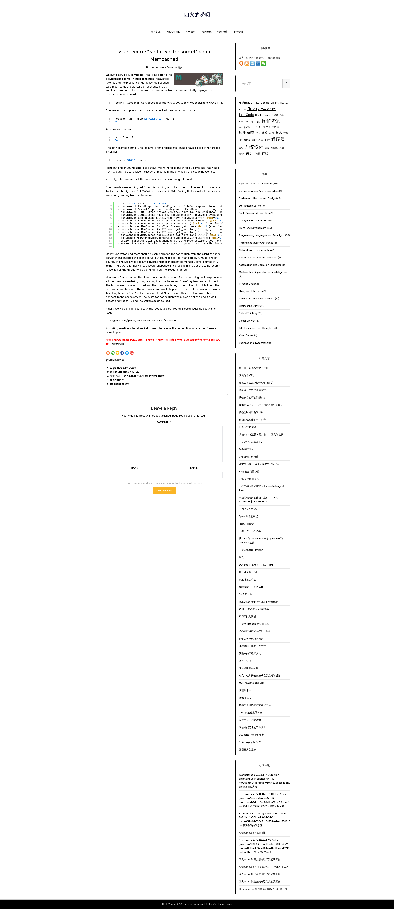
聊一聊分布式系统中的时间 (253, 368)
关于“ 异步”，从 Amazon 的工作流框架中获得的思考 (141, 375)
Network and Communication (255, 250)
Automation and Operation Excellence (260, 265)
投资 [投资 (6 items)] (285, 133)
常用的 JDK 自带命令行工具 (126, 372)
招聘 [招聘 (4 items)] (240, 140)
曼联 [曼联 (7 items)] (254, 140)
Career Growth (247, 320)
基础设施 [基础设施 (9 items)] (245, 127)
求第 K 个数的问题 (249, 478)
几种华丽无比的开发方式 (252, 646)
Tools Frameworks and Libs (254, 213)
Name (134, 467)
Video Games (246, 335)
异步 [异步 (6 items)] (257, 133)
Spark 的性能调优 (248, 516)
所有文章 (156, 31)
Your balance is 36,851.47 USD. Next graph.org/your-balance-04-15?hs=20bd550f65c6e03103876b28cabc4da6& (264, 778)
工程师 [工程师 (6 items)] (275, 127)
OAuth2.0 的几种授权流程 (256, 852)
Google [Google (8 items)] (265, 102)
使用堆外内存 (118, 379)
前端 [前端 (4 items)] (282, 115)
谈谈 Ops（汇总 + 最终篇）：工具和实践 (261, 434)
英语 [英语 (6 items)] (281, 147)
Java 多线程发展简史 (250, 712)
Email (194, 467)
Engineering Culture (250, 305)
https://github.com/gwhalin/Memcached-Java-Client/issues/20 (146, 320)
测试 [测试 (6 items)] (260, 140)
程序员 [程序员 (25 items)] (278, 139)
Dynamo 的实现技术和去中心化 (256, 564)
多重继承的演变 (247, 579)
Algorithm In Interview (124, 368)
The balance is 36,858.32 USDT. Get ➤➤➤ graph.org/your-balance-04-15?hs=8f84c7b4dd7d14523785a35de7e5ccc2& (264, 798)
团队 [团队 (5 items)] (258, 122)
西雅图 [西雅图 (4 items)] (241, 154)
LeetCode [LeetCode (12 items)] (246, 115)
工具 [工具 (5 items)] (268, 127)
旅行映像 (206, 31)
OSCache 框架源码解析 (251, 734)
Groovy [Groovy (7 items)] (275, 102)
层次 (241, 557)
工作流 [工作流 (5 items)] (261, 127)
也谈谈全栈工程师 (248, 572)
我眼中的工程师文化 (250, 653)
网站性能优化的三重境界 (252, 727)
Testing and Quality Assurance (256, 242)
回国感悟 (261, 832)
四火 (181, 67)
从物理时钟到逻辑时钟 (251, 412)
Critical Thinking (248, 313)
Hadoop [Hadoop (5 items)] (284, 103)
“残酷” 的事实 (246, 523)
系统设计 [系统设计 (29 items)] (254, 147)
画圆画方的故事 (247, 749)
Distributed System (250, 205)
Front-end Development (252, 228)
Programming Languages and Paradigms (262, 235)
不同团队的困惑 (247, 616)
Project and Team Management (256, 298)
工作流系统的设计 (248, 509)
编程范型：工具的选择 (251, 587)
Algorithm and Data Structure (255, 183)
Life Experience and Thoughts (256, 328)
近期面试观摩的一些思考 (252, 419)
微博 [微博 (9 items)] (264, 132)
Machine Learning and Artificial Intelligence (263, 272)
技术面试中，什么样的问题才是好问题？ (261, 404)
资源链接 (238, 31)
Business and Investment (253, 342)
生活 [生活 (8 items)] (267, 139)
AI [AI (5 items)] (240, 103)
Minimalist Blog (204, 904)
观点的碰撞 (245, 661)
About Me (173, 31)
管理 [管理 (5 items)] (241, 148)
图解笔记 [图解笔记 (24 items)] (271, 121)
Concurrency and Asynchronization (259, 191)
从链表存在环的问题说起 (252, 397)
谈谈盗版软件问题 (248, 668)
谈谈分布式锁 (246, 375)
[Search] (286, 83)
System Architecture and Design (257, 198)
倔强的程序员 (246, 449)
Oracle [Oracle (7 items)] (258, 115)
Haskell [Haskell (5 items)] (242, 109)
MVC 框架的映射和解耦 (251, 683)
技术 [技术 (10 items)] (279, 133)
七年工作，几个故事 (250, 531)
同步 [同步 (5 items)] (253, 122)
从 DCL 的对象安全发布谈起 (254, 609)
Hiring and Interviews (251, 291)
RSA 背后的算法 (248, 427)
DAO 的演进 (245, 697)
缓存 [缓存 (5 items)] (267, 148)
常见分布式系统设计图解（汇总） (257, 382)
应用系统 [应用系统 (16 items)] (246, 132)
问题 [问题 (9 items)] (258, 153)
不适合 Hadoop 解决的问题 (254, 624)
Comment (164, 421)
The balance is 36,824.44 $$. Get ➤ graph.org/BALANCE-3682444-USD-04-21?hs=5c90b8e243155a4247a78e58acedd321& (264, 844)
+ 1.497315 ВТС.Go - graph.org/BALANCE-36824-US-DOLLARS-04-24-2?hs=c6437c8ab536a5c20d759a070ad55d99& (264, 817)
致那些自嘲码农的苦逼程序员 (255, 705)
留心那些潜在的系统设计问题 (255, 631)
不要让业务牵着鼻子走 (251, 441)
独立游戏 (222, 31)
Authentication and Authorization (258, 257)
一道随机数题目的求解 (251, 550)
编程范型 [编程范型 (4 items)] (274, 148)
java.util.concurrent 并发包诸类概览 (258, 601)
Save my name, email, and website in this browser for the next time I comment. (165, 483)
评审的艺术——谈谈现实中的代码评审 (259, 464)
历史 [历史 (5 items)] (247, 122)
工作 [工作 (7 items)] (254, 127)
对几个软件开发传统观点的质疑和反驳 (259, 675)
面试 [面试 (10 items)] (265, 154)
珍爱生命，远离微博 (250, 720)
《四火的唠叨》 (118, 343)
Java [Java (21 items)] (252, 108)
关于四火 (190, 31)
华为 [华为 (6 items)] (241, 121)
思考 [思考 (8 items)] (271, 132)
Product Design (248, 283)
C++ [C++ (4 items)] (257, 103)
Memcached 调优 (120, 383)
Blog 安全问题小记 (249, 471)
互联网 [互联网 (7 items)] (275, 115)
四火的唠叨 (197, 13)
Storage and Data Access (253, 220)
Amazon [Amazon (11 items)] (248, 102)
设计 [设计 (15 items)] (249, 153)
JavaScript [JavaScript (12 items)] (267, 109)
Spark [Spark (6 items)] (267, 115)
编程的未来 (245, 690)
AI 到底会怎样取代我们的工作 (264, 859)
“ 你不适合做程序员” (250, 742)
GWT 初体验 (245, 594)
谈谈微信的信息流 (248, 456)
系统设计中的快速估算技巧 (253, 390)
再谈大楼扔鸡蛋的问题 (251, 638)
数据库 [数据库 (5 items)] (247, 140)
